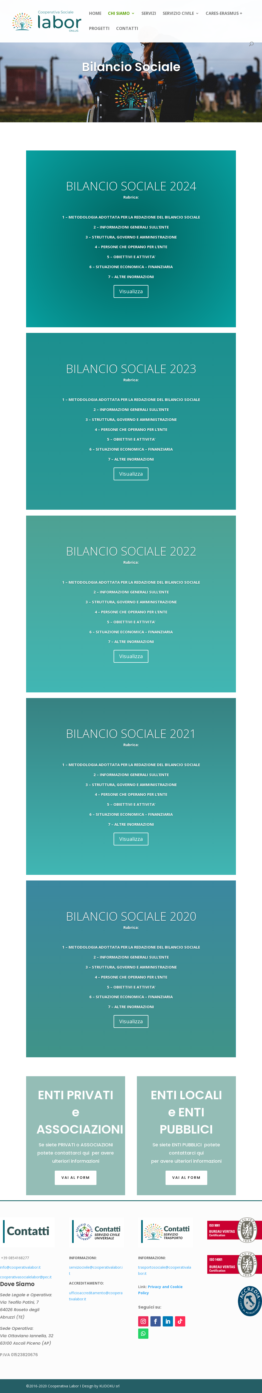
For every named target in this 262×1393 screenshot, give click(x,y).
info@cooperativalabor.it (20, 1267)
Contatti (127, 29)
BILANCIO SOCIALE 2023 (131, 368)
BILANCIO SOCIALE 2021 (131, 733)
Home (95, 14)
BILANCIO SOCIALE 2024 (131, 186)
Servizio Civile (178, 14)
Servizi (148, 14)
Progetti (99, 29)
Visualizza (131, 291)
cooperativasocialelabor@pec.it (26, 1277)
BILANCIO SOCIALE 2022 (131, 551)
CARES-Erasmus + (224, 14)
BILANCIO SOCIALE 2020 (131, 916)
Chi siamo (119, 14)
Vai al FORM (75, 1177)
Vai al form (186, 1177)
